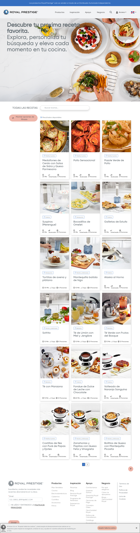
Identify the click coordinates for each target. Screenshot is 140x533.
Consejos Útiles (90, 506)
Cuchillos (55, 500)
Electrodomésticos (59, 494)
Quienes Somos (89, 491)
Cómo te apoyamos (106, 493)
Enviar (13, 522)
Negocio (101, 12)
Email (11, 496)
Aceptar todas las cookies (107, 528)
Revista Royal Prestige (75, 494)
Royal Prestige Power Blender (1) (24, 150)
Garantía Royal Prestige (92, 496)
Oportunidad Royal (91, 511)
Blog (72, 491)
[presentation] (24, 513)
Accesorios (56, 503)
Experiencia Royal (75, 504)
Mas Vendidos (57, 488)
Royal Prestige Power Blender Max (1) (24, 161)
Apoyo (88, 12)
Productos (59, 12)
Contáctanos (91, 488)
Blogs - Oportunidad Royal (107, 499)
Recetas (73, 488)
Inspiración (75, 12)
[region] (70, 528)
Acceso (120, 12)
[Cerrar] (136, 528)
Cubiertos (56, 497)
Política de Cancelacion (91, 516)
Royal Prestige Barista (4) (22, 138)
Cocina (54, 491)
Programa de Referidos (75, 499)
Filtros (54, 506)
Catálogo (90, 520)
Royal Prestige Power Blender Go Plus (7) (24, 156)
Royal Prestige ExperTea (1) (23, 146)
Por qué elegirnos (105, 488)
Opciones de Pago (91, 501)
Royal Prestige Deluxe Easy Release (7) (23, 142)
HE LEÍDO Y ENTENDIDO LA (22, 505)
